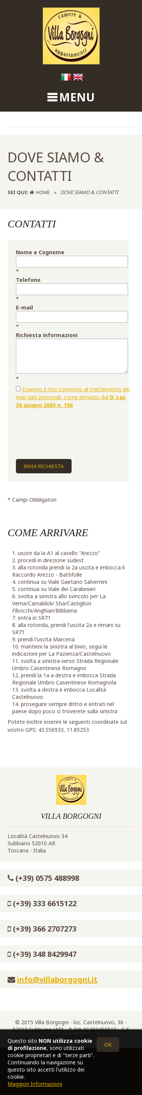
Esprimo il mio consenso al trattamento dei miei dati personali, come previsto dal (73, 397)
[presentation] (73, 428)
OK (108, 1044)
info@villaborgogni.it (57, 979)
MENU (77, 97)
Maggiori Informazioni (35, 1083)
